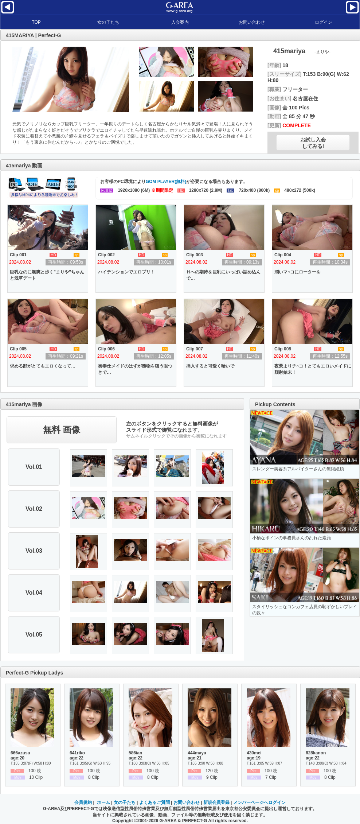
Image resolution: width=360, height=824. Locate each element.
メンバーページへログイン (259, 802)
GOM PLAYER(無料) (166, 181)
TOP (36, 22)
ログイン (323, 22)
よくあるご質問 (154, 802)
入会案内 (180, 22)
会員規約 (83, 802)
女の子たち (108, 22)
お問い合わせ (252, 22)
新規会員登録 (216, 802)
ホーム (103, 802)
